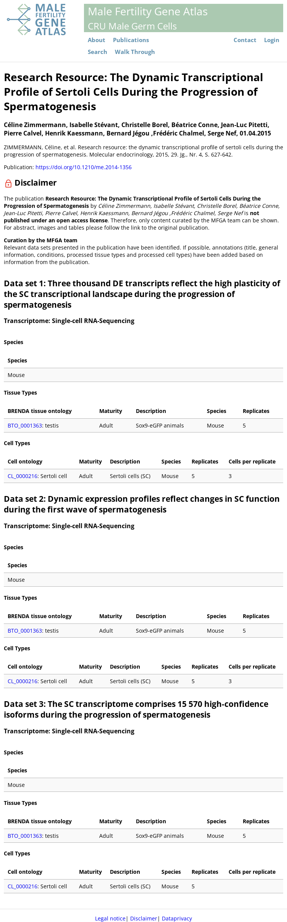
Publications (131, 40)
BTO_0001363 (25, 425)
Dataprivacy (177, 918)
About (96, 40)
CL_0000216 (22, 476)
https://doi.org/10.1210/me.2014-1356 (83, 167)
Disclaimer (143, 918)
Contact (245, 40)
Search (97, 52)
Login (271, 40)
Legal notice (110, 918)
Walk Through (135, 52)
